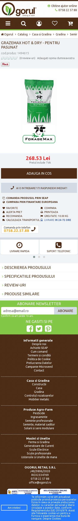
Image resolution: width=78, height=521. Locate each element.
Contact (39, 370)
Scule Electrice (39, 449)
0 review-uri (27, 58)
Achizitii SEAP (39, 347)
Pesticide (39, 413)
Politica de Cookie (39, 359)
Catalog (23, 34)
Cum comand (39, 351)
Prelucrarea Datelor (39, 363)
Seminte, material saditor (39, 424)
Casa (39, 388)
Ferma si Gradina (39, 442)
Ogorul (7, 34)
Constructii (39, 384)
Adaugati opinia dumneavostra (55, 58)
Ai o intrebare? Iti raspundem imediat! (38, 188)
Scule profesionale (39, 453)
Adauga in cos (39, 173)
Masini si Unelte (38, 438)
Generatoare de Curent (39, 445)
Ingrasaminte (39, 417)
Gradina (61, 34)
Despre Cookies (52, 518)
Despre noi (39, 344)
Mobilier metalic (39, 399)
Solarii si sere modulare (39, 428)
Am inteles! (14, 507)
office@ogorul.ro (40, 482)
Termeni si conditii (39, 355)
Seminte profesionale (39, 420)
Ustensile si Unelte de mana (39, 457)
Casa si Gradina (41, 34)
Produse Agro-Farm (38, 409)
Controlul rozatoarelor (39, 395)
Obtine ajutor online (62, 6)
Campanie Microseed (39, 366)
